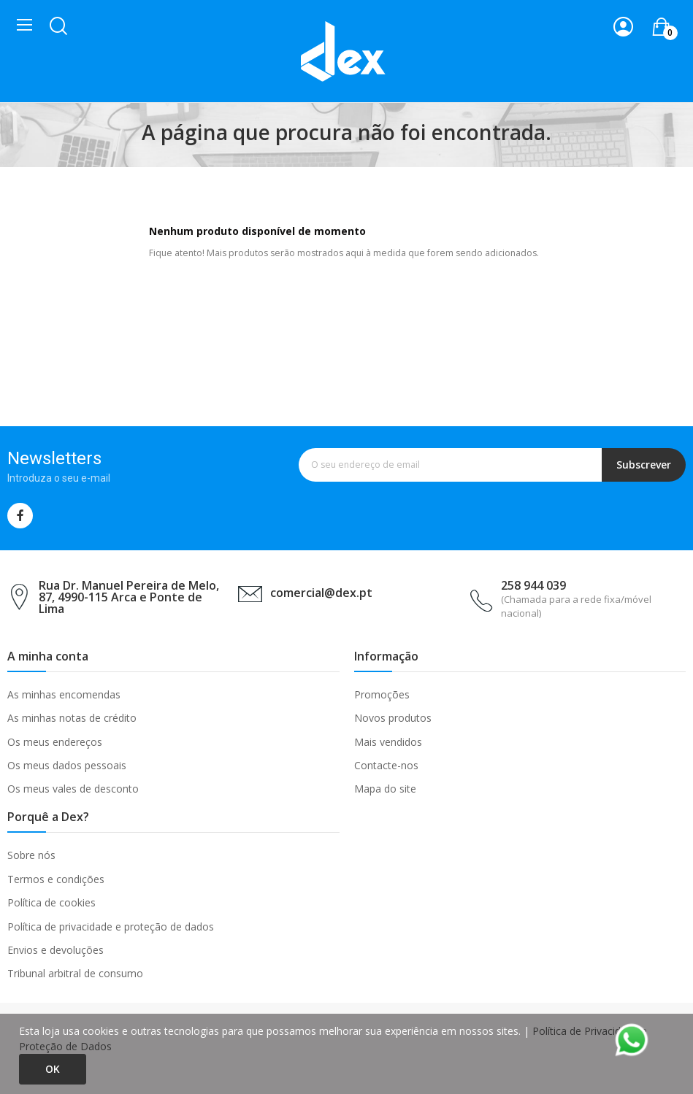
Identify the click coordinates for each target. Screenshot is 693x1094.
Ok (52, 1069)
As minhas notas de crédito (72, 718)
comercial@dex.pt (321, 593)
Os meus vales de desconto (73, 789)
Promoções (382, 694)
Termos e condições (55, 879)
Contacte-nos (386, 765)
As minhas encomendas (63, 694)
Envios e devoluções (55, 950)
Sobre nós (31, 855)
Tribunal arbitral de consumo (75, 973)
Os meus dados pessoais (66, 765)
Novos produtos (393, 718)
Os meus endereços (54, 742)
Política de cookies (51, 902)
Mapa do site (385, 789)
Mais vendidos (388, 742)
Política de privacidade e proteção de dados (110, 926)
